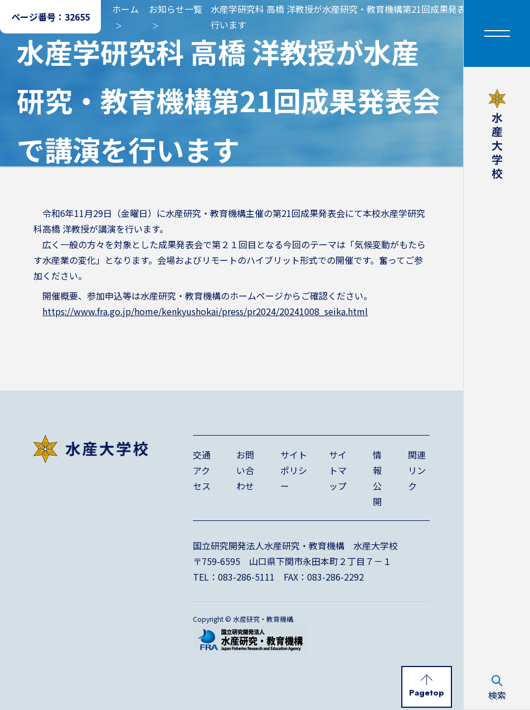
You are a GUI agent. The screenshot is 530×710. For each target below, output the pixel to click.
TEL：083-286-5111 (234, 576)
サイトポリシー (293, 470)
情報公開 (377, 478)
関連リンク (417, 470)
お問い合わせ (245, 470)
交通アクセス (202, 470)
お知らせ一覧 (175, 9)
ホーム (125, 9)
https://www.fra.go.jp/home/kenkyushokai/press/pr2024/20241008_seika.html (205, 311)
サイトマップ (338, 470)
